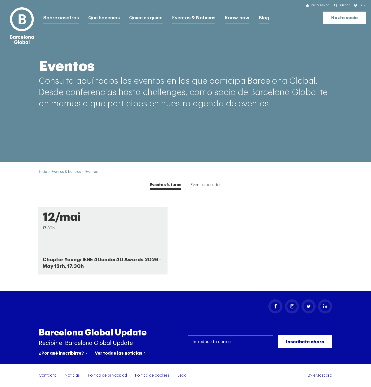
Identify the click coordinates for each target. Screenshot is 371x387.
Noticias (72, 376)
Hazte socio (344, 17)
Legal (182, 376)
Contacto (48, 376)
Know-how (240, 17)
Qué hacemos (105, 17)
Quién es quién (148, 17)
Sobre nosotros (61, 17)
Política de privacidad (107, 376)
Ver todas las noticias (120, 353)
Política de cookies (152, 376)
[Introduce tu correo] (230, 342)
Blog (268, 17)
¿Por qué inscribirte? (63, 353)
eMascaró (322, 376)
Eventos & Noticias (197, 17)
